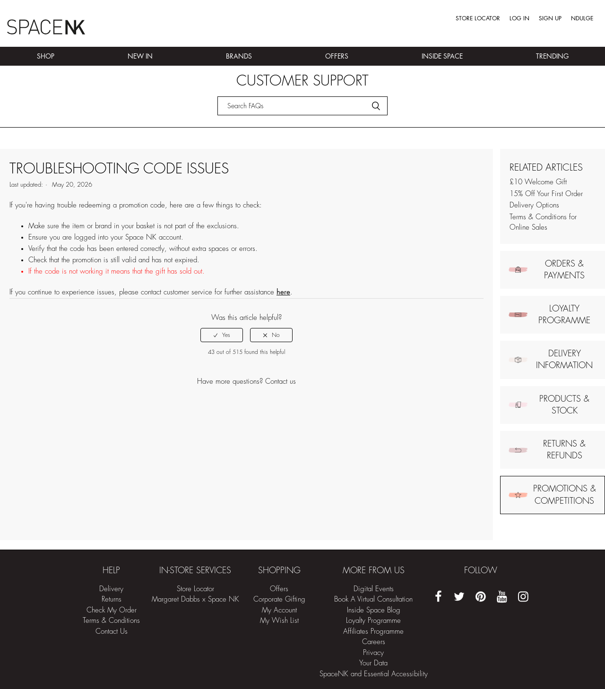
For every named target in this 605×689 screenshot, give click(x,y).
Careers (373, 642)
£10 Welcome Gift (538, 182)
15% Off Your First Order (546, 194)
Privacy (373, 652)
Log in (519, 18)
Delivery (111, 589)
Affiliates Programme (373, 631)
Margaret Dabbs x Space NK (195, 599)
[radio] (221, 335)
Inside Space (442, 56)
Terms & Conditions (111, 620)
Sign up (550, 18)
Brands (239, 56)
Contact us (280, 381)
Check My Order (111, 610)
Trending (552, 56)
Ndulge (582, 18)
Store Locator (478, 18)
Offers (336, 56)
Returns (111, 599)
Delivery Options (534, 205)
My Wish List (279, 620)
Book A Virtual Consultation (373, 599)
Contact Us (111, 631)
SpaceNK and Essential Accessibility (374, 674)
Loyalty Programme (373, 620)
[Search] (302, 105)
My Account (279, 610)
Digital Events (374, 589)
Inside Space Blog (373, 610)
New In (140, 56)
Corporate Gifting (279, 599)
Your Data (373, 663)
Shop (45, 56)
